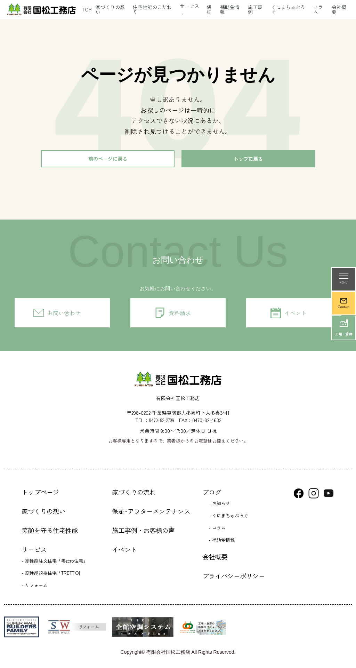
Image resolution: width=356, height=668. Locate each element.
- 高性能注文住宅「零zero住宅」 (55, 562)
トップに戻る (248, 159)
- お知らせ (219, 505)
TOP (86, 9)
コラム (318, 9)
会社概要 (214, 558)
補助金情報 (230, 9)
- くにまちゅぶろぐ (228, 517)
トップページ (40, 494)
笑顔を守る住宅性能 (50, 532)
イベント (295, 315)
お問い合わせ (64, 315)
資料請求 (180, 315)
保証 (209, 9)
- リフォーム (35, 586)
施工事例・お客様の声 (143, 532)
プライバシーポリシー (233, 577)
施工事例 (255, 9)
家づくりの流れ (134, 494)
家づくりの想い (110, 9)
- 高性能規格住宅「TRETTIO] (51, 574)
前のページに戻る (108, 159)
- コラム (217, 529)
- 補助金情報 (222, 541)
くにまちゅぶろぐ (288, 9)
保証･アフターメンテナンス (151, 513)
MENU (343, 278)
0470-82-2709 (161, 422)
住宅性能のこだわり (152, 9)
